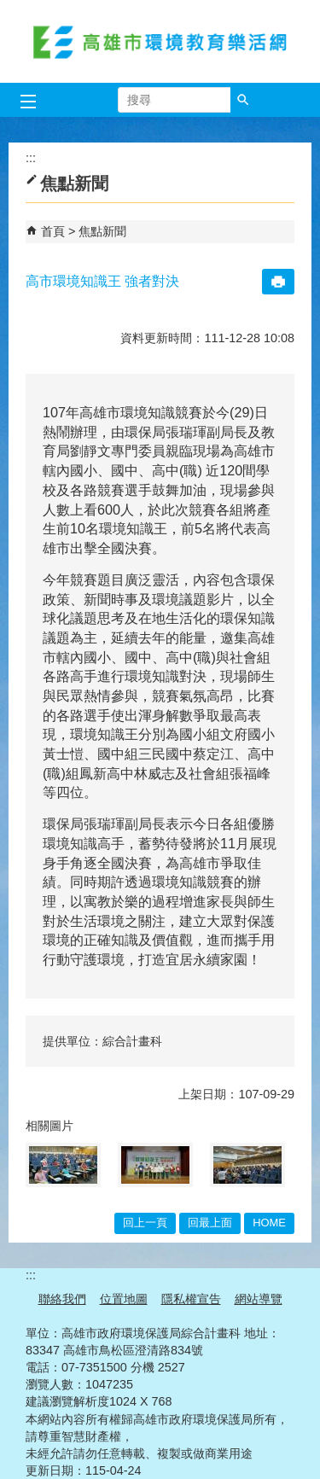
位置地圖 (124, 1299)
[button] (243, 100)
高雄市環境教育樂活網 (160, 41)
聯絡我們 (62, 1299)
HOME (269, 1222)
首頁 (53, 231)
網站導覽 (258, 1299)
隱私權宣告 (191, 1299)
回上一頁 (145, 1222)
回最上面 (210, 1222)
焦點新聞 (102, 231)
